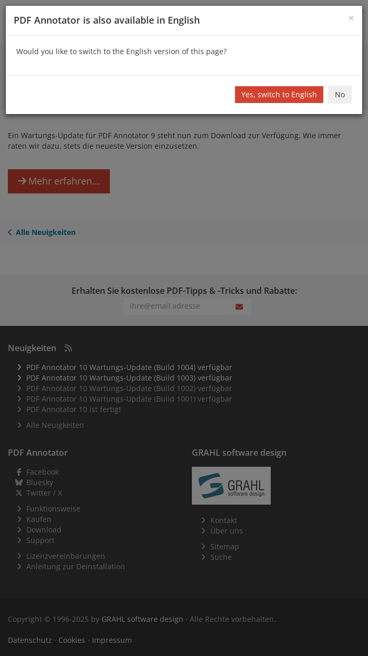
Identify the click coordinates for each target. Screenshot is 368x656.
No (340, 94)
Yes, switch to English (279, 94)
